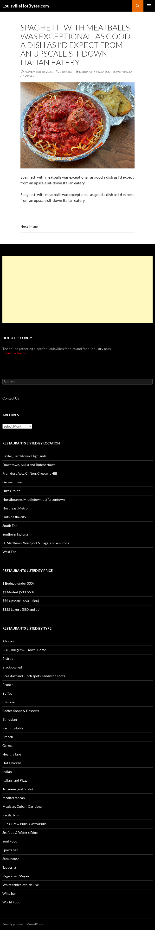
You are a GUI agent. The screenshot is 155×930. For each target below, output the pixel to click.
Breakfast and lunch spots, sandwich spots (33, 676)
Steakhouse (10, 859)
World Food (11, 902)
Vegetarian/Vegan (15, 876)
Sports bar (10, 850)
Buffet (7, 693)
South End (10, 525)
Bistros (7, 658)
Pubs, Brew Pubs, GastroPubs (24, 824)
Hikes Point (11, 491)
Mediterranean (13, 798)
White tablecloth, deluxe (20, 885)
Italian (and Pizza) (15, 780)
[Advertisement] (77, 289)
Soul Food (9, 841)
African (8, 641)
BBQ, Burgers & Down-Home (24, 650)
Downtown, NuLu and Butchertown (29, 465)
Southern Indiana (15, 534)
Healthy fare (11, 754)
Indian (7, 772)
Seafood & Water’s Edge (20, 832)
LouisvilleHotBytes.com (25, 5)
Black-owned (12, 667)
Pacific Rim (10, 815)
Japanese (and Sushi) (17, 789)
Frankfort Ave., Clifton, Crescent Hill (29, 473)
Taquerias (9, 867)
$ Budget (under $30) (18, 583)
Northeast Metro (15, 508)
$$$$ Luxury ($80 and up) (21, 609)
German (8, 745)
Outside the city (14, 517)
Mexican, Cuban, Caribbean (23, 806)
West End (9, 552)
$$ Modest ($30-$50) (18, 592)
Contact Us (10, 398)
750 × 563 (66, 71)
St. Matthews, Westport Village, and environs (35, 543)
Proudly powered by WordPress (22, 924)
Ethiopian (9, 719)
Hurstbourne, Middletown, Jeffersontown (33, 499)
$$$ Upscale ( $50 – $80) (20, 601)
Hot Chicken (11, 763)
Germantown (12, 482)
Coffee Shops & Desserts (20, 711)
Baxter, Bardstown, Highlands (24, 456)
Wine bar (9, 893)
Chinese (8, 702)
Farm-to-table (12, 728)
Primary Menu (149, 6)
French (7, 737)
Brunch (7, 685)
